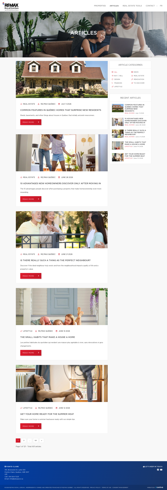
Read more (29, 122)
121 (36, 440)
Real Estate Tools (132, 6)
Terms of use (106, 487)
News (135, 72)
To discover (137, 83)
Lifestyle (26, 331)
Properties (100, 6)
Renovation (137, 79)
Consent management (120, 487)
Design (116, 79)
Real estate (27, 104)
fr (161, 6)
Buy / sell (117, 76)
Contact (150, 6)
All (114, 72)
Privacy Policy (95, 487)
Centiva (159, 487)
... (29, 440)
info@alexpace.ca (16, 479)
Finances (117, 83)
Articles (114, 6)
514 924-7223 (14, 477)
